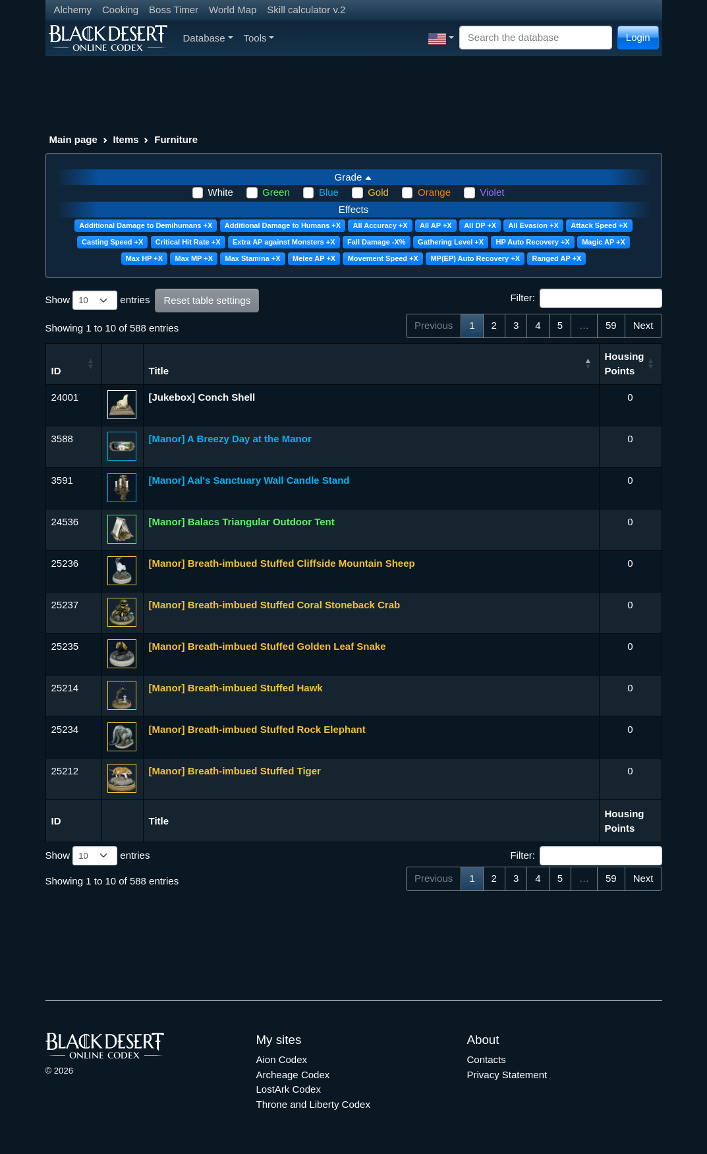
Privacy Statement (507, 1074)
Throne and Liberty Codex (313, 1104)
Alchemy (73, 9)
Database (208, 37)
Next (643, 325)
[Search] (535, 38)
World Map (232, 9)
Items (125, 139)
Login (638, 37)
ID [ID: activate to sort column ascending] (56, 370)
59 (611, 325)
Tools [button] (259, 37)
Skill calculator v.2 (306, 9)
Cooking (120, 9)
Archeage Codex (293, 1074)
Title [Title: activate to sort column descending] (159, 370)
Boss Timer (173, 9)
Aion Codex (282, 1059)
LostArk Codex (288, 1089)
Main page (73, 139)
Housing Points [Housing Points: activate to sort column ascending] (624, 364)
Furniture (176, 139)
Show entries (97, 300)
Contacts (486, 1059)
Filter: (586, 298)
